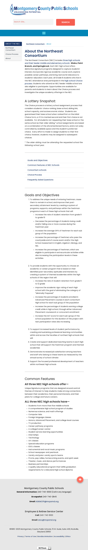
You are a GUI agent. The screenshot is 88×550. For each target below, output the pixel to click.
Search (66, 22)
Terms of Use (30, 536)
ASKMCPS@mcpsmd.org (47, 502)
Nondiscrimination (45, 536)
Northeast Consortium (10, 49)
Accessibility (59, 536)
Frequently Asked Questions (40, 180)
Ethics (68, 536)
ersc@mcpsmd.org (47, 520)
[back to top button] (80, 479)
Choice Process (12, 54)
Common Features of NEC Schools (43, 165)
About (8, 58)
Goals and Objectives (38, 160)
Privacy (21, 536)
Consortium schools (37, 170)
